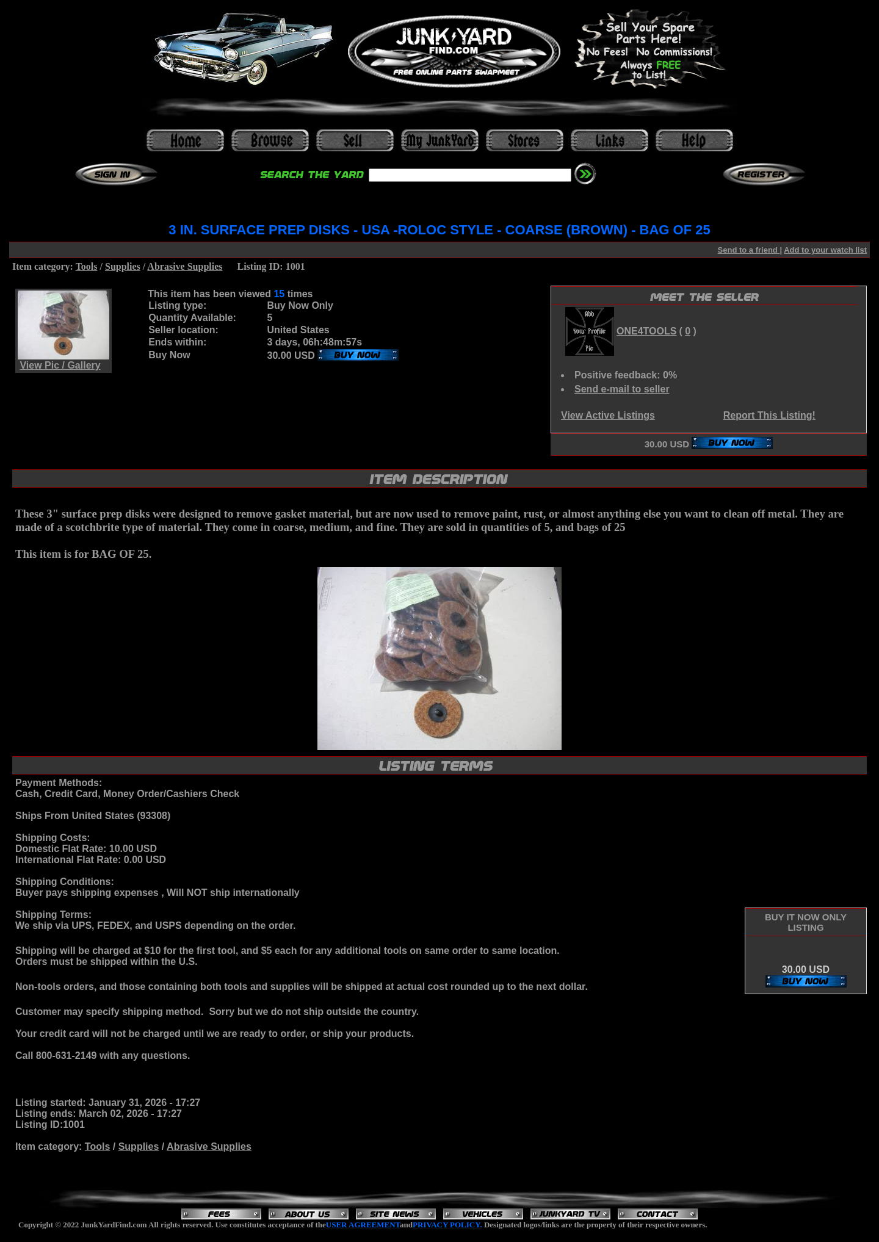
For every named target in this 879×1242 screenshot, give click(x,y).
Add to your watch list (825, 250)
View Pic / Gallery (60, 365)
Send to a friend (749, 250)
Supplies (122, 266)
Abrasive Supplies (184, 266)
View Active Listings (608, 415)
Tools (87, 266)
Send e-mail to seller (622, 389)
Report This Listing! (769, 415)
